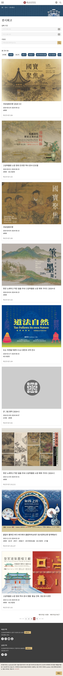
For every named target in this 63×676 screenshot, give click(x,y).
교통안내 (27, 632)
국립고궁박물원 (29, 2)
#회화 (11, 55)
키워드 (4, 39)
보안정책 (17, 669)
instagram (5, 639)
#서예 (4, 55)
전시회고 (12, 7)
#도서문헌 (52, 55)
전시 (6, 7)
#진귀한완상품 (41, 55)
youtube (9, 639)
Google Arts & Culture (12, 639)
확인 (58, 673)
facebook (2, 639)
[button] (56, 2)
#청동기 (31, 55)
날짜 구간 (5, 26)
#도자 (17, 55)
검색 (59, 42)
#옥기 (24, 55)
